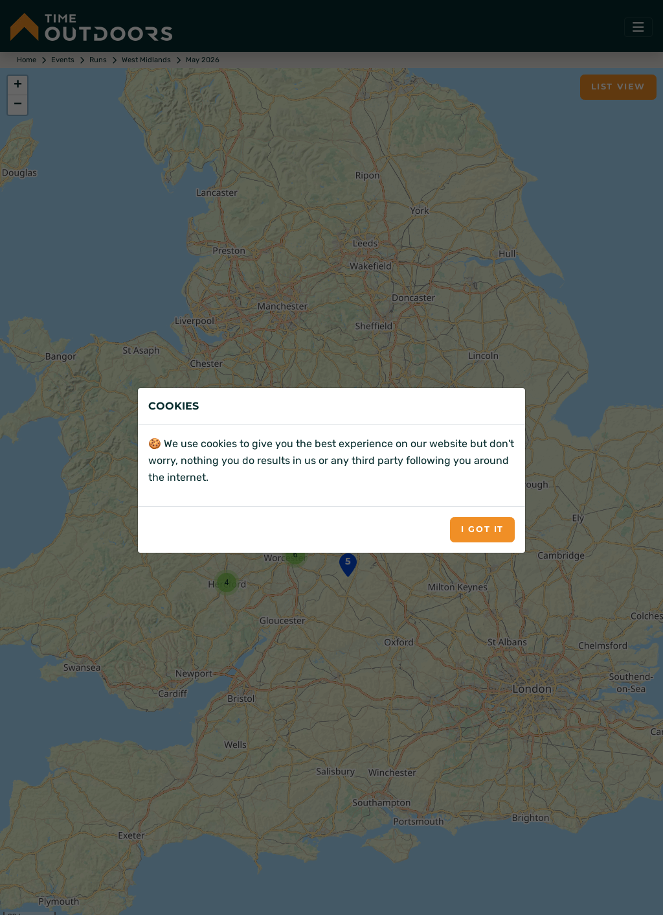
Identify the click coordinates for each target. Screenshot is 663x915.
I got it (482, 529)
